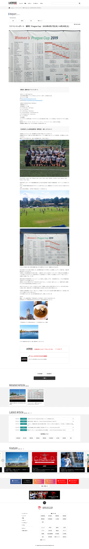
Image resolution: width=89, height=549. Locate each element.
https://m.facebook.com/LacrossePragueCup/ (33, 100)
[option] (44, 462)
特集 (25, 3)
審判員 (22, 20)
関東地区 (31, 438)
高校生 (57, 527)
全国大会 (64, 536)
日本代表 (50, 530)
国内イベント (57, 536)
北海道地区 (18, 438)
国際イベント (40, 20)
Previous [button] (2, 460)
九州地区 (57, 438)
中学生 (50, 527)
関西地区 (44, 438)
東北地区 (25, 438)
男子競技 (57, 533)
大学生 (64, 527)
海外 (13, 20)
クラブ (43, 530)
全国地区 (64, 438)
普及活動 (50, 536)
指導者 (43, 533)
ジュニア (43, 527)
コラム (41, 3)
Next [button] (86, 460)
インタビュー (35, 3)
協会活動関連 (50, 533)
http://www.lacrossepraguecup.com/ (28, 98)
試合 (31, 20)
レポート (29, 3)
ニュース (21, 3)
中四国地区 (51, 438)
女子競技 (64, 533)
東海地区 (38, 438)
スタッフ (64, 530)
